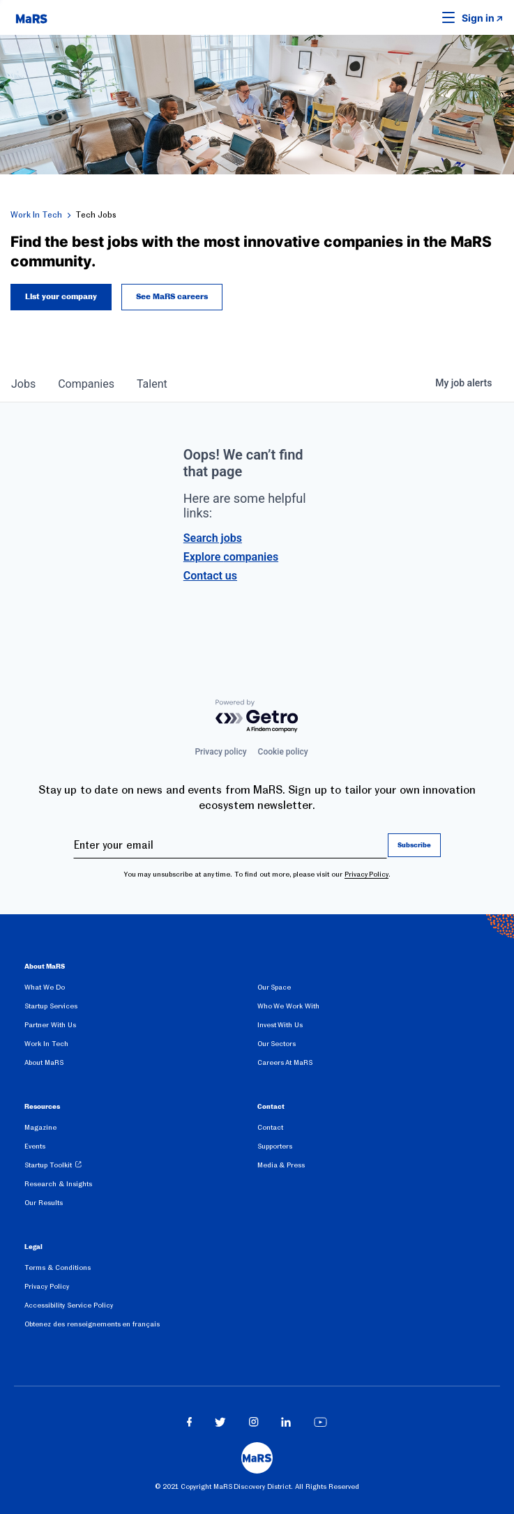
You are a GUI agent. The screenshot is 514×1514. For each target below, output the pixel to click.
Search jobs (212, 538)
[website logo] (31, 17)
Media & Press (281, 1165)
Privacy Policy (367, 874)
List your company (61, 297)
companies (86, 384)
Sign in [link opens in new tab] (478, 18)
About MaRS (43, 1062)
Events (34, 1146)
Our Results (43, 1202)
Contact (270, 1127)
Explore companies (230, 556)
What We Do (44, 987)
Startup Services (50, 1006)
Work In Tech (36, 215)
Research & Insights (58, 1184)
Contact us (210, 575)
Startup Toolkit (48, 1165)
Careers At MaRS (285, 1062)
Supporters (274, 1146)
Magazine (40, 1127)
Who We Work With (288, 1006)
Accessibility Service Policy (68, 1305)
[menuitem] (140, 990)
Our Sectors (276, 1043)
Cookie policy (283, 752)
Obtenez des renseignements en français (92, 1324)
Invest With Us (280, 1025)
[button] (427, 17)
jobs (23, 384)
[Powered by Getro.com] (257, 716)
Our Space (274, 987)
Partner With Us (50, 1025)
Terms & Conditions (57, 1267)
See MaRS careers (172, 297)
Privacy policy (220, 752)
